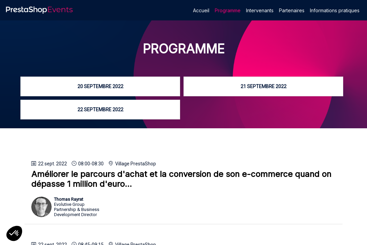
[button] (14, 233)
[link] (201, 10)
